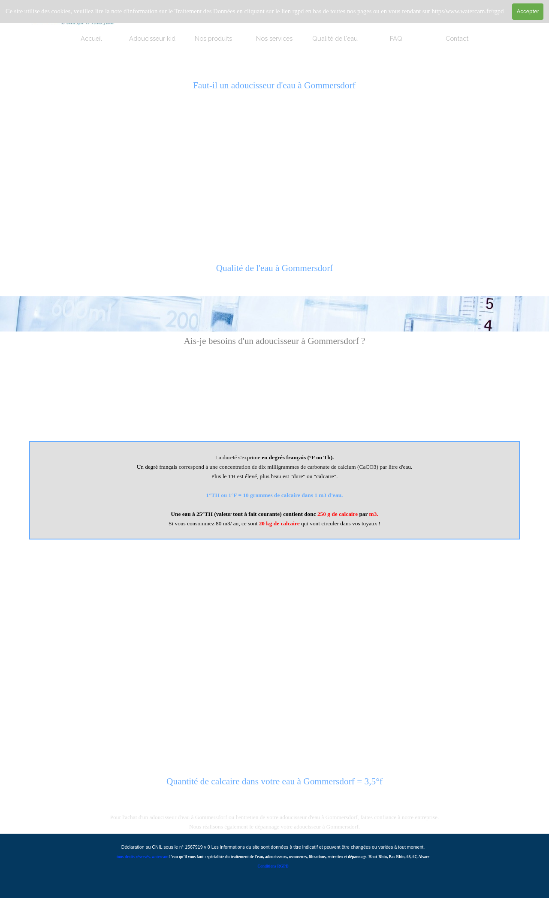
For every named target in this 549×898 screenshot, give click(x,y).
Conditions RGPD (272, 866)
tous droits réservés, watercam (143, 857)
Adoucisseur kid (152, 38)
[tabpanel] (274, 273)
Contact (457, 38)
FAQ (396, 38)
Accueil (91, 38)
